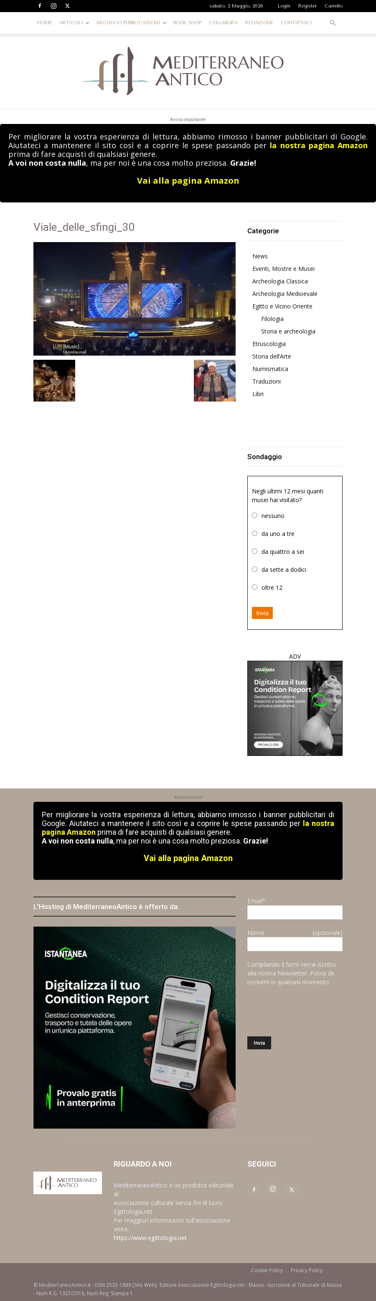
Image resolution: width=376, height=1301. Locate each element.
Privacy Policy (307, 1270)
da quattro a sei (283, 552)
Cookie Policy (267, 1270)
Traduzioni (266, 381)
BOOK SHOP (187, 22)
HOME (44, 22)
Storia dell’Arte (271, 356)
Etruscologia (269, 344)
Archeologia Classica (280, 281)
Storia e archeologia (288, 331)
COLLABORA (223, 22)
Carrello (334, 6)
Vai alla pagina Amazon (188, 180)
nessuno (273, 516)
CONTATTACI (296, 22)
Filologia (272, 319)
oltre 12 (272, 587)
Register (307, 6)
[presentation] (310, 1011)
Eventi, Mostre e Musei (283, 269)
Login (284, 6)
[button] (333, 23)
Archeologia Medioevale (285, 294)
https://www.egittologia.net (150, 1238)
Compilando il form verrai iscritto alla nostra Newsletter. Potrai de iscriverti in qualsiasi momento (291, 973)
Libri (258, 394)
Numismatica (270, 369)
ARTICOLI (74, 22)
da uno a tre (278, 534)
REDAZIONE (259, 22)
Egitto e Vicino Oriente (282, 306)
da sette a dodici (284, 569)
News (260, 256)
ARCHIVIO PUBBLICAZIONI (131, 22)
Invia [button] (262, 613)
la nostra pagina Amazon (319, 145)
